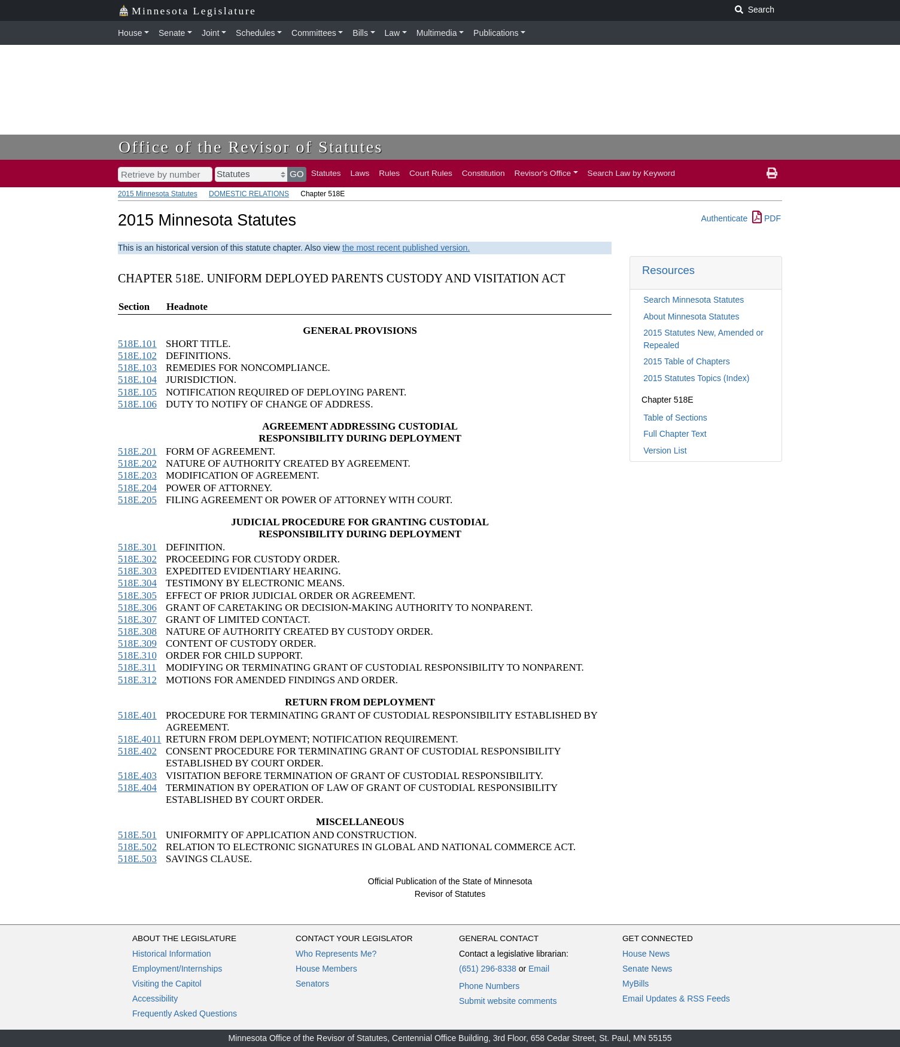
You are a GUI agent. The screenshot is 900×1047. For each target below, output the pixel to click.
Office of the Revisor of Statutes (250, 147)
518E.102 (137, 355)
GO (297, 174)
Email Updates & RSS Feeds (676, 998)
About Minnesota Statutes (691, 316)
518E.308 (137, 631)
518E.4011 (140, 739)
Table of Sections (675, 417)
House (130, 33)
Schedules (255, 33)
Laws (360, 173)
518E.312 (137, 680)
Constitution (483, 173)
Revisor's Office (543, 173)
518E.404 (137, 787)
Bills (360, 33)
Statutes (326, 173)
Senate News (647, 968)
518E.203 (137, 475)
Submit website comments (508, 1001)
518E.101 (137, 343)
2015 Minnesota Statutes (157, 194)
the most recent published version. (406, 247)
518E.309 (137, 643)
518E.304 (137, 583)
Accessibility (155, 998)
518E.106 (137, 404)
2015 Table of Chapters (686, 361)
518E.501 (137, 835)
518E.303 (137, 571)
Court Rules (430, 173)
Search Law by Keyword (632, 173)
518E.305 (137, 595)
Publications (496, 33)
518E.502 (137, 847)
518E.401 (137, 715)
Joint (211, 33)
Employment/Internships (177, 968)
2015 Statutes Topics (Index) (696, 378)
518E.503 (137, 859)
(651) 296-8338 (487, 968)
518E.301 (137, 547)
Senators (312, 983)
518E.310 (137, 655)
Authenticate (724, 218)
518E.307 (137, 619)
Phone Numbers (489, 986)
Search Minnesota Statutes (693, 300)
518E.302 (137, 559)
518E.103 (137, 367)
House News (646, 953)
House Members (326, 968)
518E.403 (137, 775)
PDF (766, 218)
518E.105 (137, 392)
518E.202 (137, 463)
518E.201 (137, 451)
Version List (664, 450)
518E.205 (137, 500)
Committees (313, 33)
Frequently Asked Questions (184, 1013)
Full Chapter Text (675, 434)
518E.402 (137, 751)
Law (392, 33)
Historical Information (171, 953)
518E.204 (137, 488)
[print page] (772, 173)
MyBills (635, 983)
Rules (389, 173)
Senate (172, 33)
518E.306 (137, 607)
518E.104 (137, 379)
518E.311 (137, 667)
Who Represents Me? (336, 953)
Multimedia (436, 33)
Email (538, 968)
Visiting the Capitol (167, 983)
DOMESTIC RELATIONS (249, 194)
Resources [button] (668, 270)
